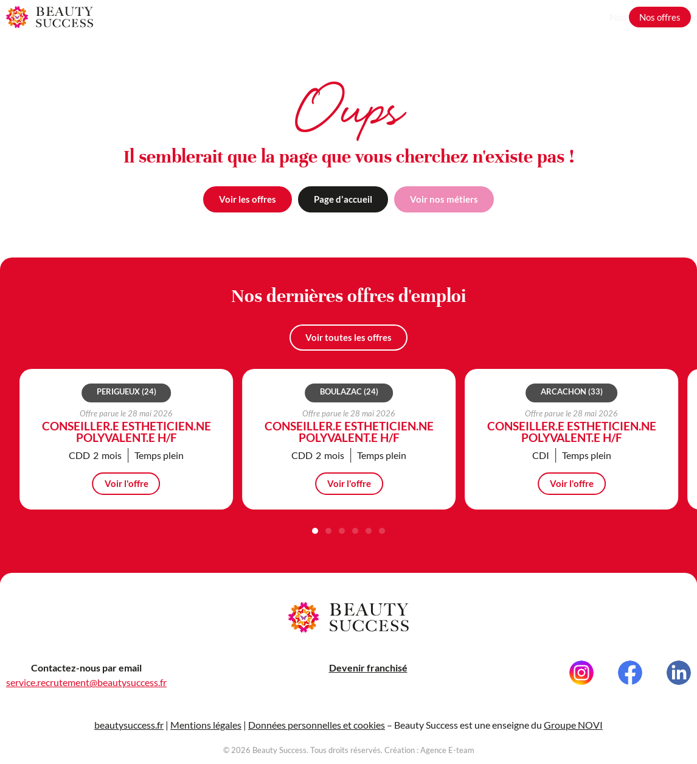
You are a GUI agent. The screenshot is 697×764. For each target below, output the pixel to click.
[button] (315, 552)
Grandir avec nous (579, 17)
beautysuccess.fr (129, 732)
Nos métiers (503, 17)
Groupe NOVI (573, 732)
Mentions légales (205, 732)
